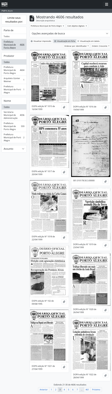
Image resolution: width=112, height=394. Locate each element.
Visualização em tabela (88, 41)
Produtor (9, 56)
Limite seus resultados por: (14, 19)
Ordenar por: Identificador (75, 46)
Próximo (96, 389)
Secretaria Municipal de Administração (14, 115)
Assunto (8, 148)
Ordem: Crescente (100, 46)
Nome (7, 100)
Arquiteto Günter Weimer (14, 80)
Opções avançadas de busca (48, 33)
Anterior (44, 389)
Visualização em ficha (64, 41)
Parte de (8, 30)
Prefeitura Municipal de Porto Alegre (14, 44)
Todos (7, 36)
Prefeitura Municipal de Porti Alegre (14, 89)
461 (87, 389)
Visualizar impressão (41, 41)
